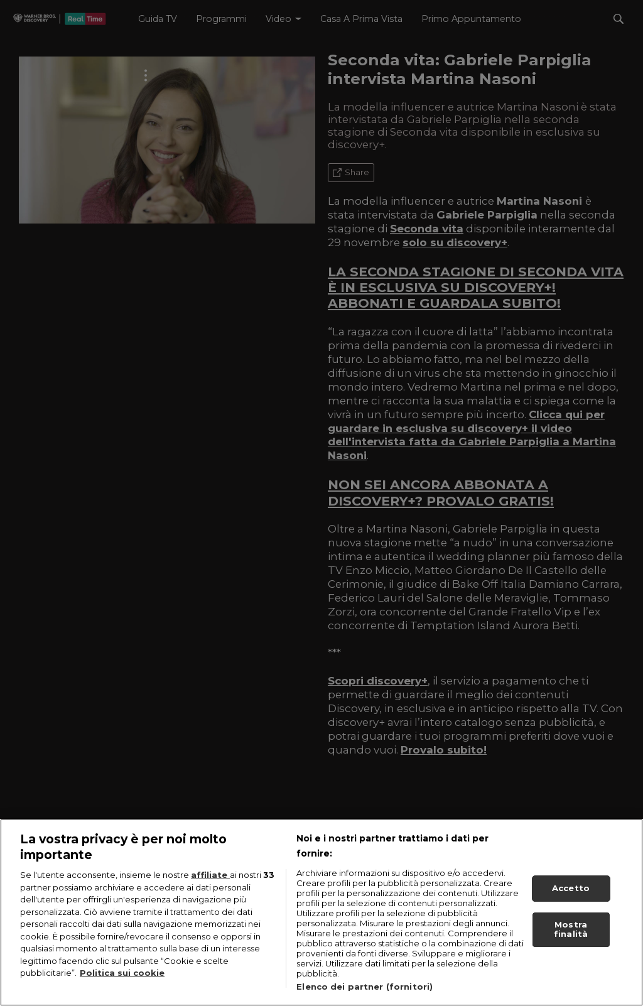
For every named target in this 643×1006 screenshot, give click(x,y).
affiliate (210, 880)
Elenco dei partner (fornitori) (364, 992)
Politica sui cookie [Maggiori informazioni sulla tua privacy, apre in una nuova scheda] (122, 978)
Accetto (571, 893)
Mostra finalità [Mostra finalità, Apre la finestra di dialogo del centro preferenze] (571, 934)
